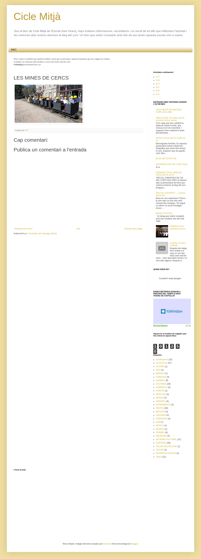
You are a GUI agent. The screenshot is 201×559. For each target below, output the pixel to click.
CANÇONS (161, 377)
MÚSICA (160, 425)
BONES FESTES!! (164, 213)
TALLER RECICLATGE (166, 446)
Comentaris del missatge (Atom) (42, 233)
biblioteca (160, 373)
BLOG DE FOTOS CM (166, 158)
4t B (157, 90)
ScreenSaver (160, 325)
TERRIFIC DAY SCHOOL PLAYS (177, 227)
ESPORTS (161, 401)
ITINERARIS (161, 418)
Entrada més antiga (133, 229)
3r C (158, 84)
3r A (157, 77)
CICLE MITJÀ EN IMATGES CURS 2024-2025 (168, 110)
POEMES (160, 432)
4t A (157, 87)
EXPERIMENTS (163, 404)
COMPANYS (161, 387)
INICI (13, 49)
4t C (158, 94)
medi (158, 422)
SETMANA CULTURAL (166, 439)
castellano (160, 380)
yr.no (188, 325)
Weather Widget (172, 311)
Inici (78, 229)
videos (159, 457)
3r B (158, 80)
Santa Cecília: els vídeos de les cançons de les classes (170, 119)
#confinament (162, 359)
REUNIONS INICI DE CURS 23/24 (171, 164)
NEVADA (160, 429)
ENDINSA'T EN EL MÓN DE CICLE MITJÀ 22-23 (169, 173)
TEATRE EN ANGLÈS (166, 453)
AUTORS (160, 366)
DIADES (160, 398)
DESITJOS (161, 394)
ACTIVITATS (161, 363)
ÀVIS (158, 370)
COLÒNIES (161, 384)
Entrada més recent (23, 229)
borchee (106, 544)
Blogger (134, 544)
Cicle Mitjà (37, 16)
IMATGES (160, 411)
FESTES (160, 408)
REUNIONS (161, 436)
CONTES (160, 391)
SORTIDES (161, 443)
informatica (161, 415)
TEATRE (160, 450)
